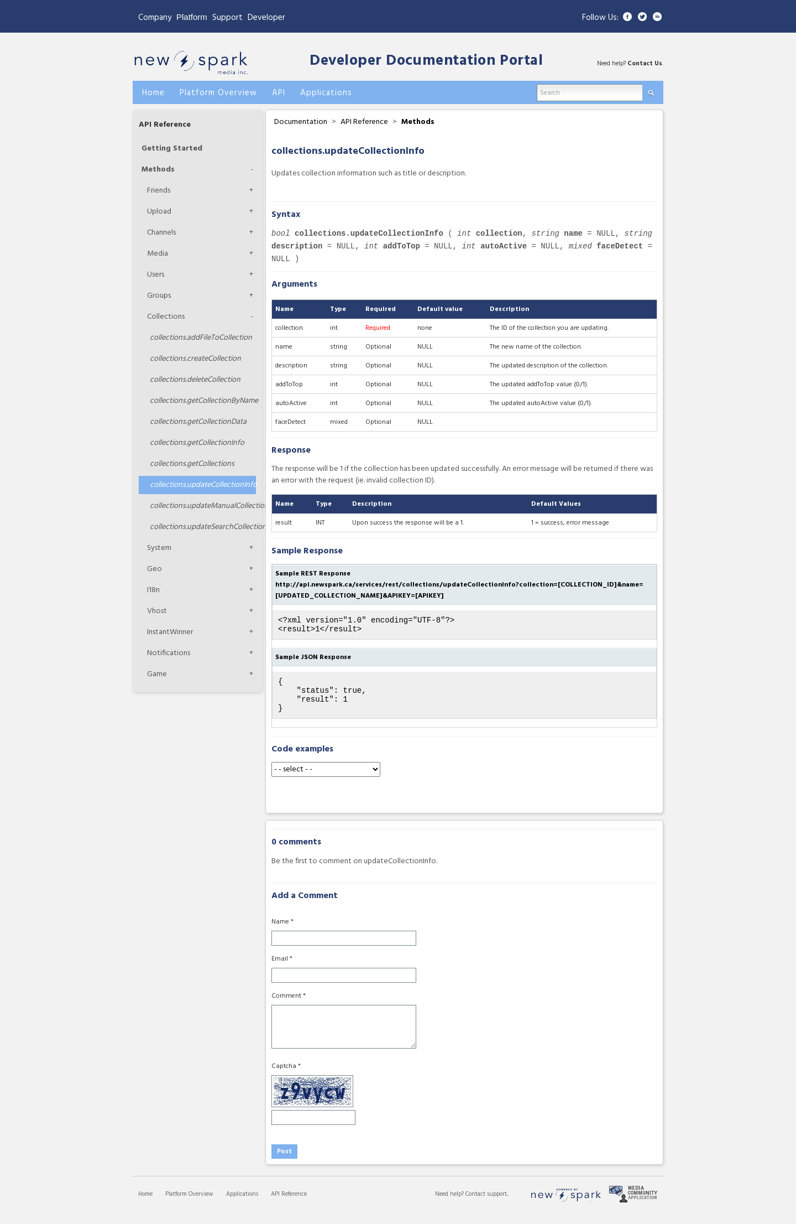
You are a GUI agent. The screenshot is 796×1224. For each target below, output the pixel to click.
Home (145, 1204)
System (159, 548)
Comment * (288, 1006)
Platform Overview (189, 1204)
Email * (281, 968)
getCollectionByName (203, 401)
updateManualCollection (203, 506)
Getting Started (172, 148)
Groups (159, 295)
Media (157, 253)
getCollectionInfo (197, 443)
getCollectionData (198, 422)
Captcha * (286, 1076)
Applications (242, 1204)
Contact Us (644, 64)
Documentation (300, 122)
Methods (158, 169)
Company (154, 17)
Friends (158, 190)
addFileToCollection (201, 337)
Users (155, 274)
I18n (153, 590)
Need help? (450, 1204)
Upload (159, 211)
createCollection (195, 358)
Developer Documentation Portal (426, 61)
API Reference (165, 124)
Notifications (168, 653)
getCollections (192, 464)
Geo (154, 569)
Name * (282, 931)
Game (157, 674)
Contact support (486, 1204)
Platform (191, 17)
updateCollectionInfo (203, 485)
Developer (266, 17)
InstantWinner (170, 632)
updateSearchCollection (203, 527)
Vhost (157, 611)
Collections (166, 316)
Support (227, 17)
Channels (161, 232)
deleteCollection (195, 380)
